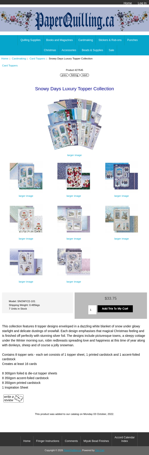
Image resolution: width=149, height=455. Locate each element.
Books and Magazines (59, 40)
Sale (111, 50)
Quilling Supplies (30, 40)
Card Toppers (37, 58)
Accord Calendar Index (125, 439)
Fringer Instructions (47, 441)
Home (128, 3)
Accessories (69, 50)
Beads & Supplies (92, 50)
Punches (132, 40)
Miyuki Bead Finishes (96, 441)
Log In (142, 3)
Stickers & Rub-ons (110, 40)
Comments (71, 441)
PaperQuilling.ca (72, 450)
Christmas (50, 50)
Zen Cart (100, 450)
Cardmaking (19, 58)
